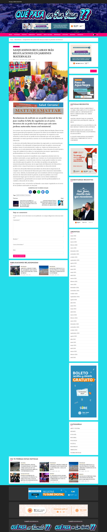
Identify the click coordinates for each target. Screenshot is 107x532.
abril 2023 (73, 348)
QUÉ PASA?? (16, 59)
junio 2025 (73, 269)
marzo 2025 (73, 278)
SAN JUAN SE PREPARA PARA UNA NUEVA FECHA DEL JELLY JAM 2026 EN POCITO (87, 477)
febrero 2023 (73, 354)
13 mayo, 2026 (25, 275)
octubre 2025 (73, 257)
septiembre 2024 (74, 296)
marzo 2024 (73, 315)
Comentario (16, 220)
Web (14, 250)
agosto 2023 (73, 336)
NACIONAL (72, 34)
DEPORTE (39, 34)
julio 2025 (73, 266)
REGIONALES (57, 34)
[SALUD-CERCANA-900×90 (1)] (38, 107)
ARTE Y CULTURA (48, 34)
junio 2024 (73, 306)
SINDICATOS (32, 34)
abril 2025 (73, 275)
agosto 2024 (73, 299)
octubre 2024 (73, 293)
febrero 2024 (73, 318)
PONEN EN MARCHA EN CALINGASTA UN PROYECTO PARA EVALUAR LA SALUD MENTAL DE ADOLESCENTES (83, 131)
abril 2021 (73, 357)
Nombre (15, 239)
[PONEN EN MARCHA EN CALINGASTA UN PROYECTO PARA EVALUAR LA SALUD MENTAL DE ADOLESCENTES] (15, 477)
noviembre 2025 (74, 254)
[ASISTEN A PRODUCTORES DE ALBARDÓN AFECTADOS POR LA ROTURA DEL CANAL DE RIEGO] (15, 270)
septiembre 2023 (74, 333)
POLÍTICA (24, 34)
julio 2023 (73, 339)
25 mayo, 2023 (24, 59)
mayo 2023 (73, 345)
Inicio (10, 34)
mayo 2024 (73, 309)
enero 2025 (73, 284)
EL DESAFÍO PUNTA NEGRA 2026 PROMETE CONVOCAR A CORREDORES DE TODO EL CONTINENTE (82, 138)
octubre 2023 (73, 330)
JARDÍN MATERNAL (21, 195)
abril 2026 (73, 239)
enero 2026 (73, 248)
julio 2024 (73, 303)
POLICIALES (17, 34)
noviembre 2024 (74, 290)
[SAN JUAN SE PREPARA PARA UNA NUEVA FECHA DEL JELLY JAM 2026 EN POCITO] (73, 477)
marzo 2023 (73, 351)
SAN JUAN (28, 195)
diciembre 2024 (74, 287)
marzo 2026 (73, 242)
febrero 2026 (73, 245)
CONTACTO (80, 34)
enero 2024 (73, 321)
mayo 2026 (73, 236)
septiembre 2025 (74, 260)
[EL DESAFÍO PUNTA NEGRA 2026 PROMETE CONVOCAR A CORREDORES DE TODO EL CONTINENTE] (44, 477)
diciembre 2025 (74, 251)
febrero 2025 (73, 281)
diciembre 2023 (74, 324)
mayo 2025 (73, 272)
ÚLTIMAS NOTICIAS (75, 452)
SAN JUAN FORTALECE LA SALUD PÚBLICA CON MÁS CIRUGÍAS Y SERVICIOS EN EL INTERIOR (57, 271)
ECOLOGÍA (65, 34)
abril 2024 (73, 312)
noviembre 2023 (74, 327)
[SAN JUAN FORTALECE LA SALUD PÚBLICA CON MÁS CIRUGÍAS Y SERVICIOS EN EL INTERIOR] (43, 270)
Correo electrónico (18, 244)
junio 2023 (73, 342)
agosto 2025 (73, 263)
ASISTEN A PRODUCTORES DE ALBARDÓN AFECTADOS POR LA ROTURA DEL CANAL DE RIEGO (29, 271)
